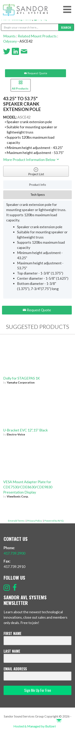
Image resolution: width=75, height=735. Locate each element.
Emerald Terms (16, 520)
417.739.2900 (14, 553)
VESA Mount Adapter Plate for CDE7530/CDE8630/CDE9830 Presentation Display (27, 487)
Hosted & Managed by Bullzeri (37, 726)
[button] (68, 9)
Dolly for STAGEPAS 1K (21, 378)
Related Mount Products (37, 36)
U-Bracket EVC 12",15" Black (25, 430)
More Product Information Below (31, 159)
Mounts (9, 36)
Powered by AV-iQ (54, 520)
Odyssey (10, 41)
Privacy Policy (34, 520)
